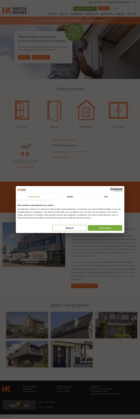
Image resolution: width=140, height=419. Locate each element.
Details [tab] (70, 197)
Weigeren (70, 228)
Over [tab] (106, 197)
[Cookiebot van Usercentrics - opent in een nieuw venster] (112, 189)
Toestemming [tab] (34, 197)
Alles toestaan (105, 228)
